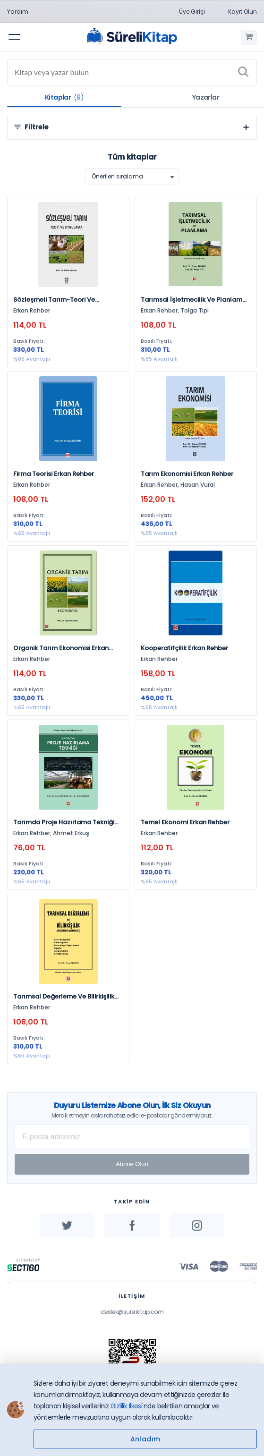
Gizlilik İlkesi (127, 1406)
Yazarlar (206, 97)
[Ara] (243, 72)
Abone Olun (132, 1164)
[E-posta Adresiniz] (132, 1137)
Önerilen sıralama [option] (117, 176)
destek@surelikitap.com (132, 1312)
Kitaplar (64, 97)
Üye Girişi (192, 12)
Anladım (145, 1439)
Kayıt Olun (242, 12)
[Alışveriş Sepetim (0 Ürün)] (249, 37)
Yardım (17, 12)
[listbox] (132, 176)
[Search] (132, 72)
